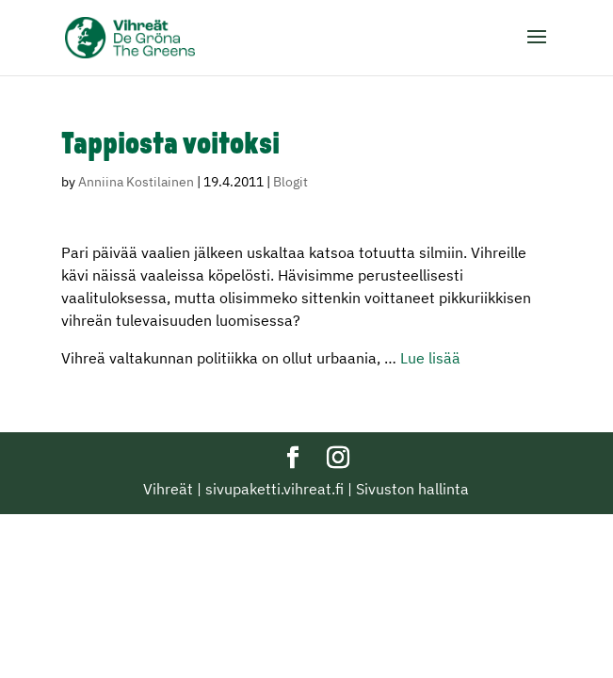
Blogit (290, 181)
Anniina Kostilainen (136, 181)
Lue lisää (430, 357)
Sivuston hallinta (412, 488)
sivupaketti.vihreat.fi (274, 488)
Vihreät (168, 488)
